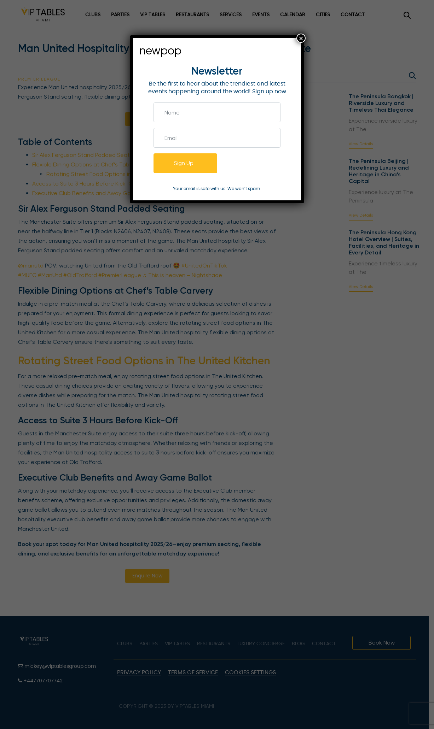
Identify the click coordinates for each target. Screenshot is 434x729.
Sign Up (183, 163)
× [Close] (301, 38)
